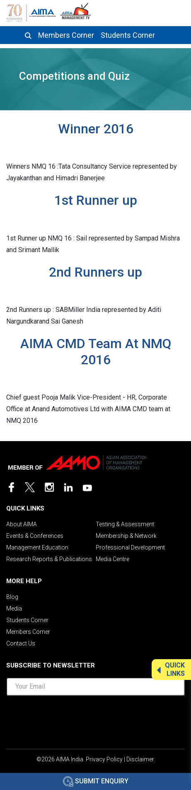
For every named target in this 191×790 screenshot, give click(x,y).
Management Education (37, 547)
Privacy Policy (104, 759)
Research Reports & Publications (49, 559)
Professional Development (130, 547)
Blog (12, 597)
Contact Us (20, 643)
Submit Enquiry (95, 781)
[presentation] (96, 718)
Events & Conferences (34, 535)
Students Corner (128, 35)
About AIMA (21, 524)
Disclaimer (140, 759)
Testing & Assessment (125, 524)
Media (14, 608)
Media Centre (112, 559)
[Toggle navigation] (177, 11)
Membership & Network (126, 535)
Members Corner (66, 35)
